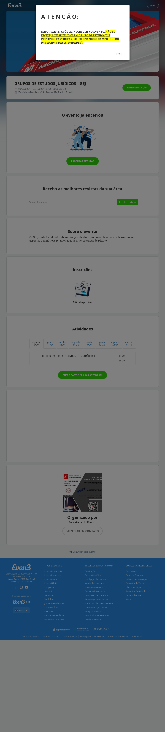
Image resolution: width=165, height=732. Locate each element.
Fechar (119, 53)
